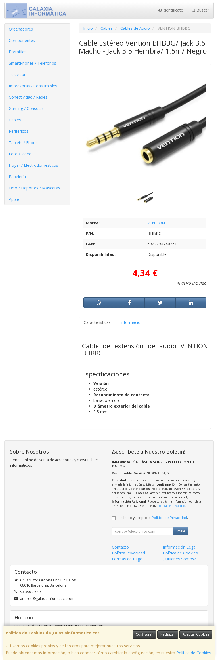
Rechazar (167, 634)
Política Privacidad (128, 553)
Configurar (144, 634)
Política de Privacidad (171, 506)
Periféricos (18, 131)
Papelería (17, 176)
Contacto (120, 547)
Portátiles (17, 51)
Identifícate (170, 10)
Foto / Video (20, 154)
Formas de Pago (127, 559)
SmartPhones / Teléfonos (32, 63)
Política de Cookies (193, 652)
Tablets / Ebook (23, 142)
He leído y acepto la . (153, 517)
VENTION (156, 222)
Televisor (17, 74)
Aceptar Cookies (196, 634)
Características (97, 322)
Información (131, 322)
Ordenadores (21, 29)
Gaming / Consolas (26, 108)
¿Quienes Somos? (179, 559)
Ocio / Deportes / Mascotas (34, 188)
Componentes (22, 40)
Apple (14, 199)
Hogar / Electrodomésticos (33, 165)
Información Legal (179, 547)
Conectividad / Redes (28, 97)
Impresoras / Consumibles (33, 85)
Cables (15, 120)
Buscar (200, 10)
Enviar (180, 531)
